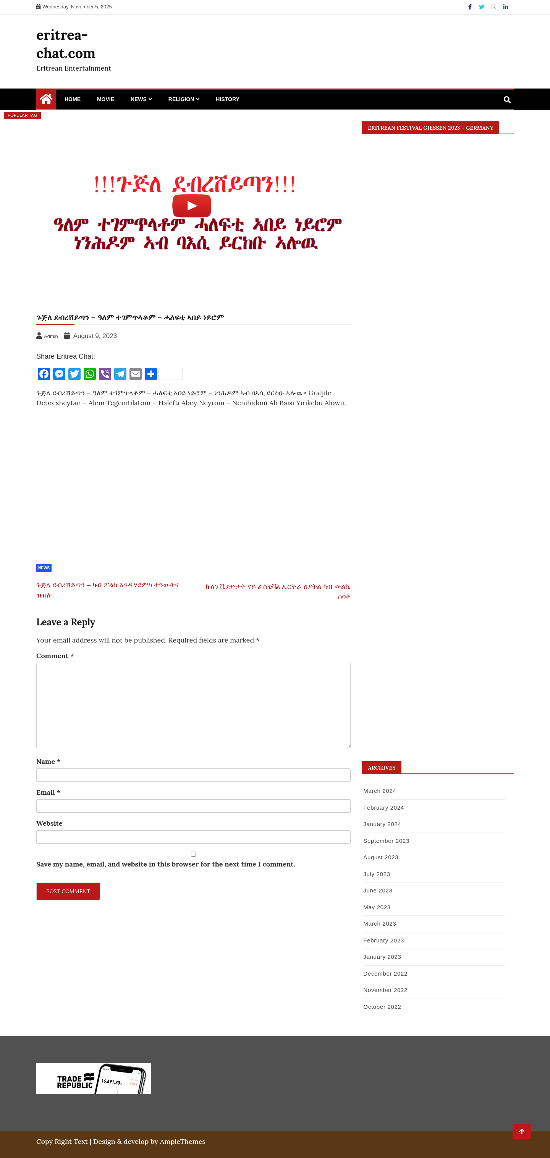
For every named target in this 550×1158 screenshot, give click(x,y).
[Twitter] (482, 7)
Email (48, 792)
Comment (55, 655)
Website (49, 823)
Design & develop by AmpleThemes (149, 1141)
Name (48, 761)
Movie (105, 99)
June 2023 (377, 890)
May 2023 (376, 907)
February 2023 (383, 940)
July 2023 (376, 874)
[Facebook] (470, 7)
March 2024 (379, 791)
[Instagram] (495, 7)
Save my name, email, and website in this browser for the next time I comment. (165, 864)
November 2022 (385, 990)
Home (73, 99)
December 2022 (385, 973)
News (139, 99)
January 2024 (382, 824)
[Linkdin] (505, 7)
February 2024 (383, 807)
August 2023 (380, 857)
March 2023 (379, 923)
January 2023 (382, 956)
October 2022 (382, 1006)
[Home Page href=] (46, 101)
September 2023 (386, 840)
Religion (181, 99)
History (227, 99)
